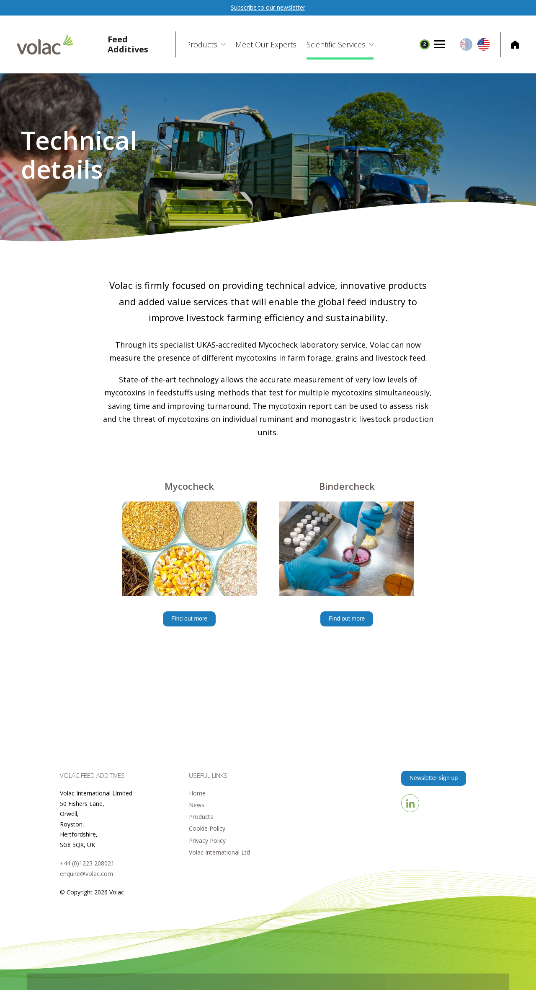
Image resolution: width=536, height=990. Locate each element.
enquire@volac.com (86, 874)
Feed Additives (128, 44)
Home (197, 793)
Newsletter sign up (434, 777)
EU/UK (466, 44)
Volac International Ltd (219, 852)
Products (201, 817)
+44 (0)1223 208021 (87, 863)
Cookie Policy (207, 828)
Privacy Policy (207, 840)
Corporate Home (509, 44)
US (483, 44)
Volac (55, 44)
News (196, 805)
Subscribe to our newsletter (268, 7)
